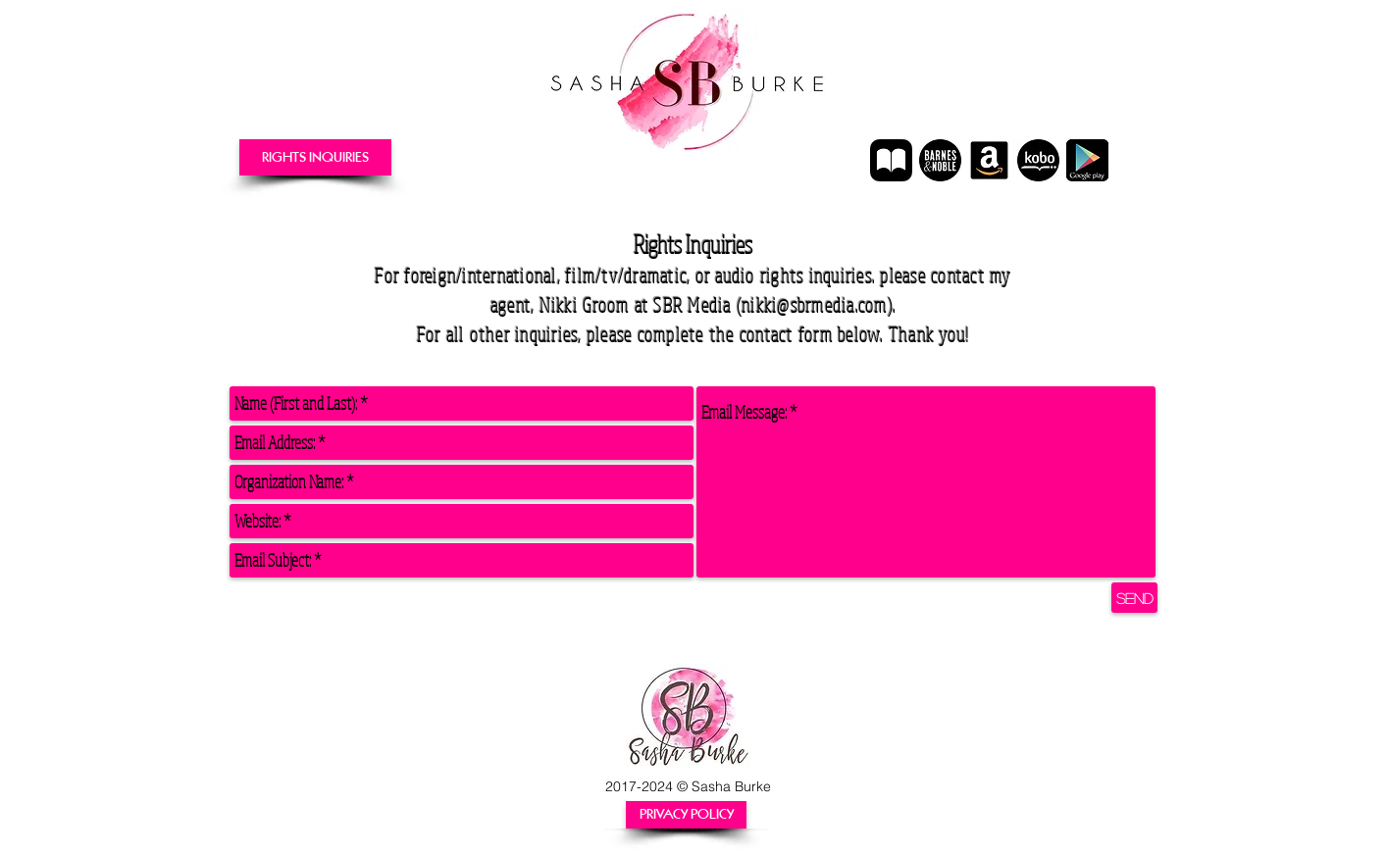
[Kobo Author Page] (1038, 160)
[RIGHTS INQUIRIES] (315, 157)
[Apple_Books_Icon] (891, 160)
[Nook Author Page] (940, 160)
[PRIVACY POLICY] (686, 815)
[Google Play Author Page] (1087, 160)
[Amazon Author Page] (989, 160)
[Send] (1134, 597)
